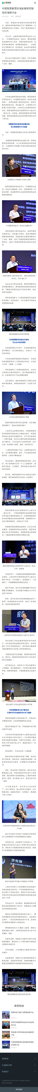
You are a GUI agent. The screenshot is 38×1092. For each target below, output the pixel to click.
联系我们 (5, 1071)
